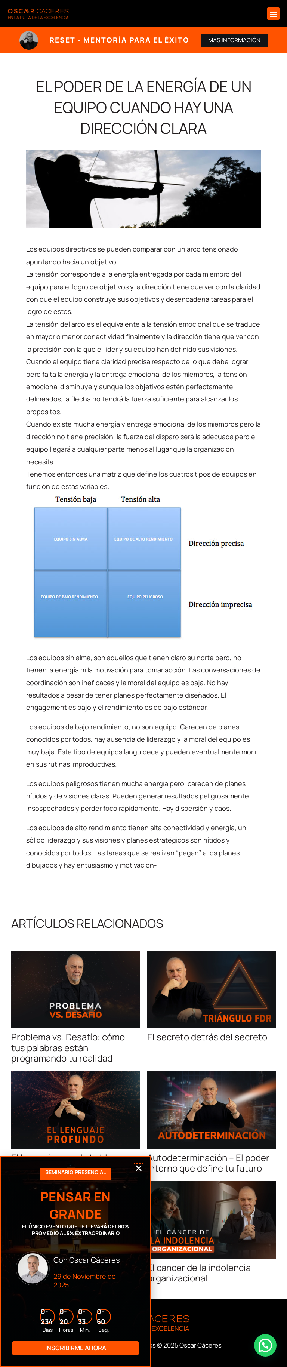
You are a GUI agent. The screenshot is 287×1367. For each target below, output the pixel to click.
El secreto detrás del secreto (207, 1037)
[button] (273, 13)
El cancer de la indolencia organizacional (199, 1272)
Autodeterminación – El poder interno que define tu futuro (208, 1162)
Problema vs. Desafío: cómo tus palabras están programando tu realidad (68, 1048)
